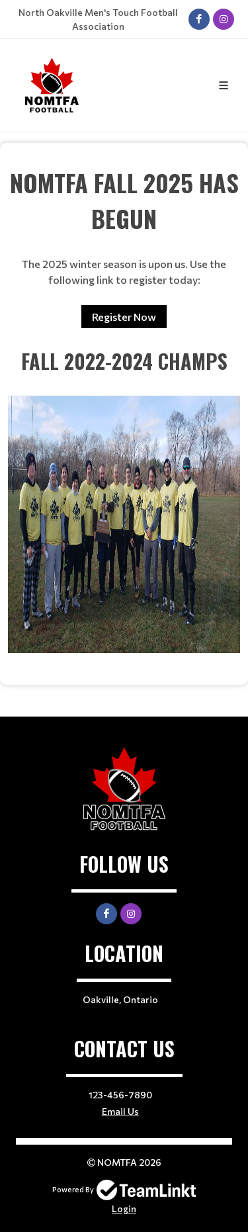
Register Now (124, 316)
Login (124, 1208)
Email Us (120, 1111)
